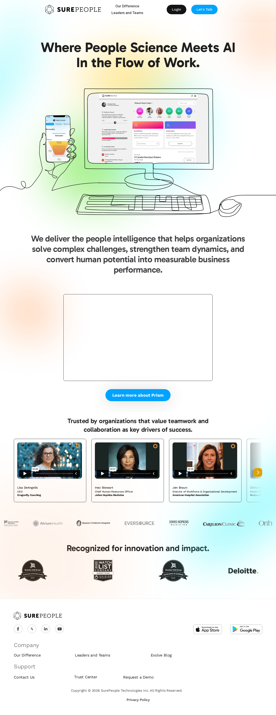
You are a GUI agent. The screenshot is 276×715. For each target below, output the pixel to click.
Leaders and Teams (127, 13)
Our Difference (127, 6)
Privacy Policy (138, 700)
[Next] (258, 472)
